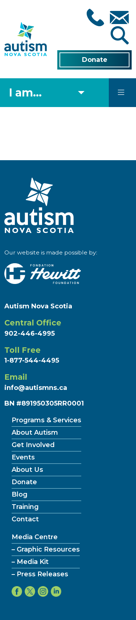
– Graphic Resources (46, 549)
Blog (20, 494)
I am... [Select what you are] (25, 92)
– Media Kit (30, 562)
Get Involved (33, 445)
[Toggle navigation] (121, 92)
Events (23, 457)
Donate (94, 60)
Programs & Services (46, 420)
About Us (27, 470)
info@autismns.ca (35, 388)
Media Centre (35, 537)
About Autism (35, 433)
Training (25, 507)
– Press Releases (40, 574)
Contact (25, 519)
